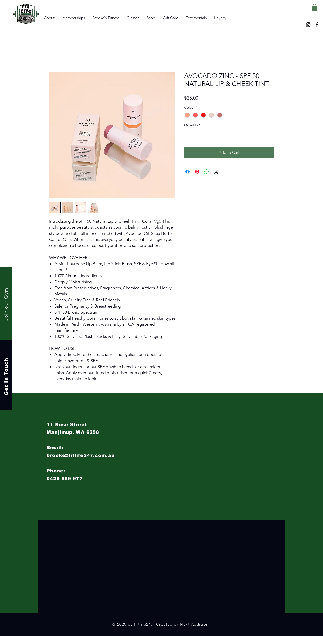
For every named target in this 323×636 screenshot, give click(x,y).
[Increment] (203, 134)
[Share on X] (216, 172)
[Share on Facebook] (187, 172)
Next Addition (194, 624)
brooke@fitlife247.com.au (81, 455)
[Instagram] (308, 25)
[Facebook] (317, 25)
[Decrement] (188, 134)
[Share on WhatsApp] (207, 172)
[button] (314, 7)
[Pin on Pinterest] (197, 172)
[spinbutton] (195, 134)
